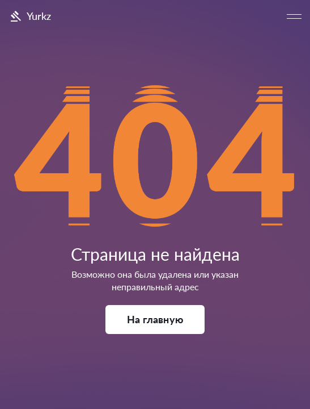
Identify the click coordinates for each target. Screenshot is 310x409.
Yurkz (30, 16)
